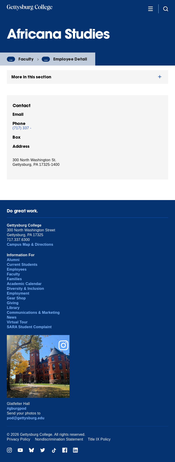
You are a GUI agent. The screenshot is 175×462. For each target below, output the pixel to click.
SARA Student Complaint (29, 327)
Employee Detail (70, 59)
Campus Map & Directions (30, 244)
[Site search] (165, 8)
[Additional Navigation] (150, 8)
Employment (18, 293)
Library (13, 308)
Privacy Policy (18, 439)
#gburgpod (16, 408)
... (11, 59)
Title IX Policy (99, 439)
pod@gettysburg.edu (25, 418)
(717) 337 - (22, 128)
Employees (17, 269)
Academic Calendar (24, 284)
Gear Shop (16, 298)
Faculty (25, 59)
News (12, 317)
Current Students (22, 265)
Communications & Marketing (33, 312)
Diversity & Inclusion (25, 288)
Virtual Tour (17, 322)
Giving (12, 303)
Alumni (13, 260)
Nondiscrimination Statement (59, 439)
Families (14, 279)
